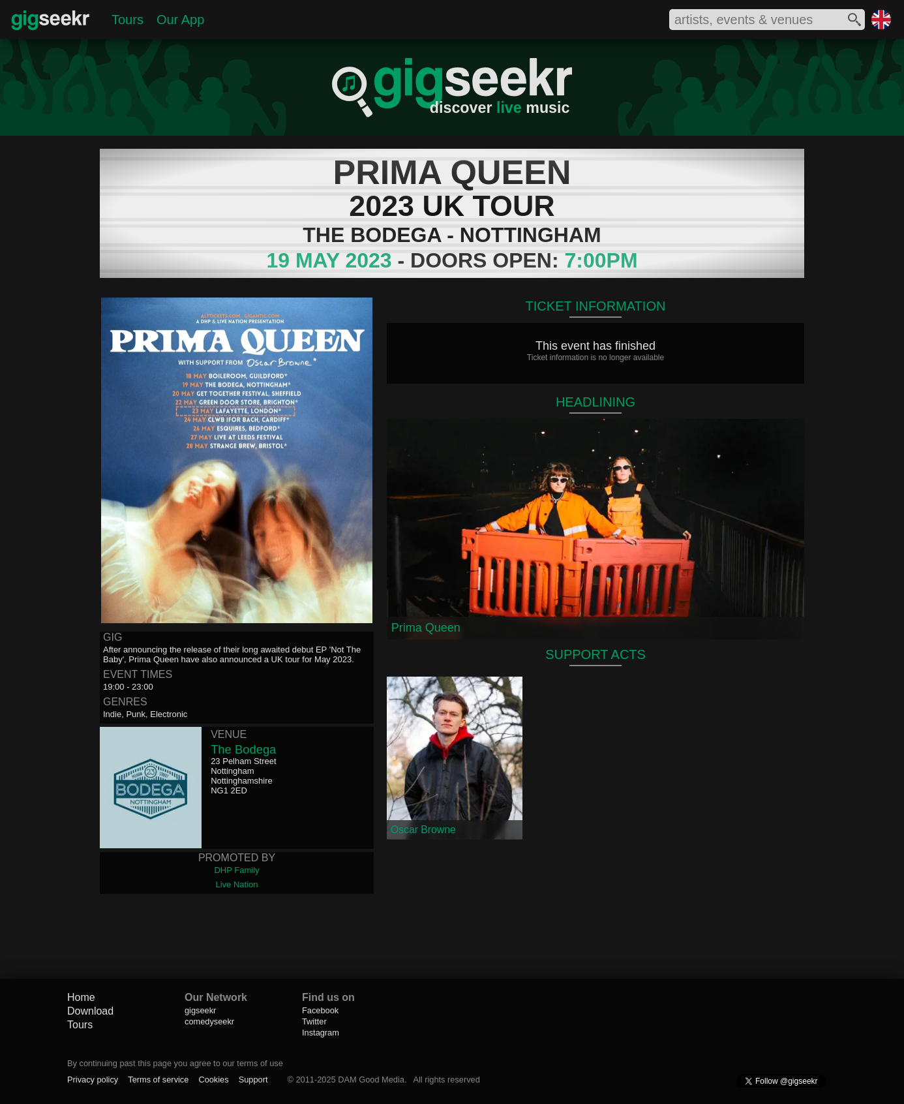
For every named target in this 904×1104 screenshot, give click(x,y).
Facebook (320, 1010)
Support (253, 1079)
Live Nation (236, 884)
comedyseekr (209, 1021)
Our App (180, 19)
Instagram (320, 1032)
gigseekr (200, 1010)
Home (81, 997)
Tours (127, 19)
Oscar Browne (423, 829)
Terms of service (158, 1079)
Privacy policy (92, 1079)
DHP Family (236, 870)
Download (90, 1011)
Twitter (314, 1021)
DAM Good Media (371, 1079)
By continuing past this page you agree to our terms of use (175, 1063)
